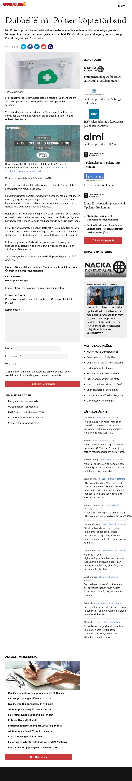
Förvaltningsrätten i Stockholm (60, 267)
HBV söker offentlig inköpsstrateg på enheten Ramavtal (104, 123)
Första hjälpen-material (28, 267)
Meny (123, 6)
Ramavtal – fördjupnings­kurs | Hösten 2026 (32, 748)
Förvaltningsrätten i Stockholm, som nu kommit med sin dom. (37, 169)
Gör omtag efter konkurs (100, 401)
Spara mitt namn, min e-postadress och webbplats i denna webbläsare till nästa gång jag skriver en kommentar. (38, 373)
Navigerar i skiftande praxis (23, 401)
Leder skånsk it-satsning (100, 368)
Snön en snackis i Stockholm (23, 423)
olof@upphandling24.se (18, 281)
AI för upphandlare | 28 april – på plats (30, 731)
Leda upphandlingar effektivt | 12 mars (29, 699)
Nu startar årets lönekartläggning (26, 418)
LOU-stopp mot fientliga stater (103, 379)
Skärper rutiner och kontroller (103, 374)
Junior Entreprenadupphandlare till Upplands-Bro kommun (105, 205)
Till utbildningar (39, 757)
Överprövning (13, 271)
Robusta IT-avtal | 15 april (22, 720)
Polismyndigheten (32, 271)
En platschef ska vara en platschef (105, 363)
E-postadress (13, 356)
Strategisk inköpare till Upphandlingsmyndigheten (102, 218)
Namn (9, 348)
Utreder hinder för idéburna (23, 407)
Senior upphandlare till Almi (100, 144)
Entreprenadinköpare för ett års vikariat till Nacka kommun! (102, 78)
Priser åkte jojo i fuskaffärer (101, 357)
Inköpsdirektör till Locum (99, 185)
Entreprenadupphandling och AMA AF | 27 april (35, 726)
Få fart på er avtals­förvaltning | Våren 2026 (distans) (37, 742)
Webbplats (11, 364)
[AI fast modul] (42, 143)
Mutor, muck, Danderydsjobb (103, 352)
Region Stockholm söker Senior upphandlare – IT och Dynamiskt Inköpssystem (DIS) (105, 229)
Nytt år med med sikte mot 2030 (26, 412)
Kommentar (12, 310)
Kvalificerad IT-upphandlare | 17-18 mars (30, 704)
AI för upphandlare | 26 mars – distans (29, 710)
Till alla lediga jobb (103, 241)
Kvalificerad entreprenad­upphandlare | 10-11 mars (36, 693)
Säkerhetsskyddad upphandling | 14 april (31, 715)
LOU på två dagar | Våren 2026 (25, 737)
